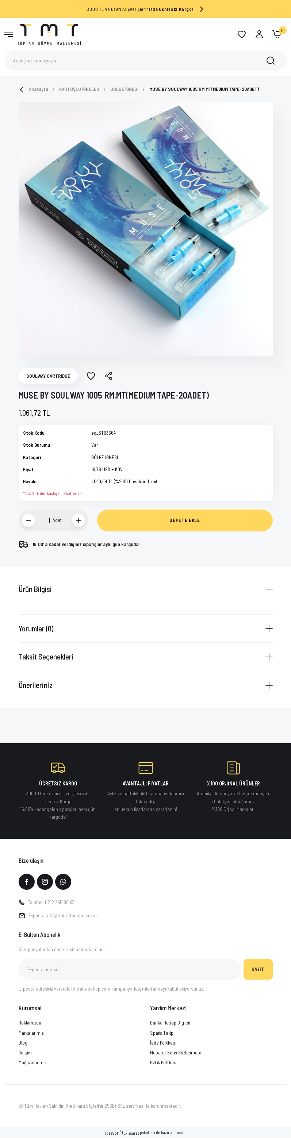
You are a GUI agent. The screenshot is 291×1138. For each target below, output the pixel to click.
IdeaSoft (113, 1132)
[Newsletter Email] (130, 969)
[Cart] (276, 34)
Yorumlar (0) (36, 628)
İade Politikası (163, 1043)
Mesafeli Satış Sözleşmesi (175, 1053)
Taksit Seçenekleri (46, 656)
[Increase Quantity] (78, 520)
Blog (23, 1043)
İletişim (25, 1053)
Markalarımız (31, 1033)
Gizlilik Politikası (163, 1062)
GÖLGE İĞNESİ (104, 457)
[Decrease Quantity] (28, 520)
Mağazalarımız (32, 1062)
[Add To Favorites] (91, 376)
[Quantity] (44, 520)
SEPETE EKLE (184, 520)
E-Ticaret (131, 1133)
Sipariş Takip (161, 1033)
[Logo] (49, 33)
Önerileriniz (36, 684)
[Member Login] (259, 34)
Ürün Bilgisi (35, 588)
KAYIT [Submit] (258, 969)
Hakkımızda (30, 1023)
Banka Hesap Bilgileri (170, 1023)
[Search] (145, 60)
